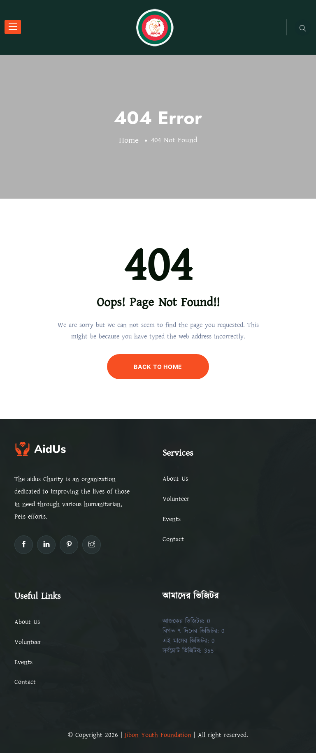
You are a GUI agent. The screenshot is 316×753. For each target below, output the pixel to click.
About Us (175, 478)
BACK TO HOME (158, 366)
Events (172, 519)
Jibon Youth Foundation (158, 734)
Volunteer (176, 498)
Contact (173, 539)
